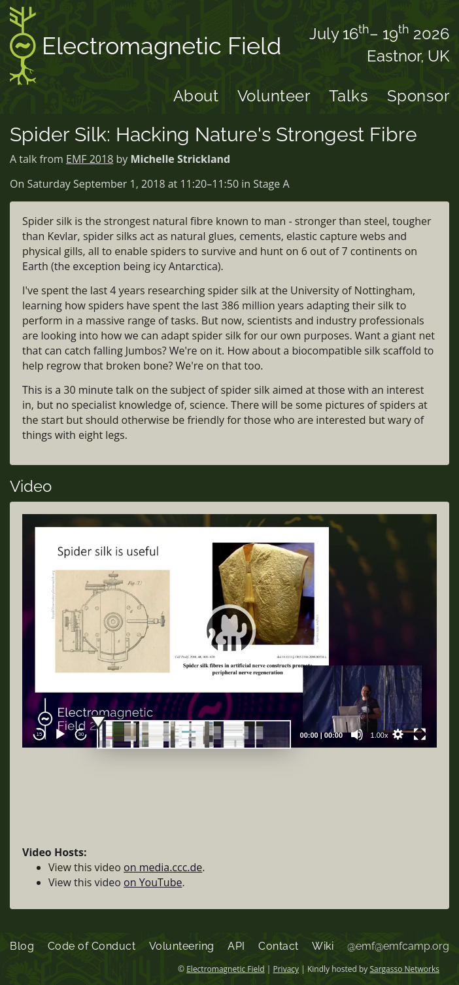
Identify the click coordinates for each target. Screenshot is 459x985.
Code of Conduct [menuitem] (92, 946)
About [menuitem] (196, 95)
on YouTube (153, 882)
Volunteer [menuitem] (274, 95)
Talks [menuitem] (349, 95)
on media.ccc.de (163, 867)
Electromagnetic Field (145, 48)
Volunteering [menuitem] (181, 946)
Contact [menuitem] (278, 946)
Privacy (286, 969)
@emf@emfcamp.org (398, 946)
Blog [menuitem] (22, 946)
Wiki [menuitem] (322, 946)
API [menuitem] (236, 946)
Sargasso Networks (404, 969)
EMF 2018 (89, 159)
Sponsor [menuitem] (418, 95)
